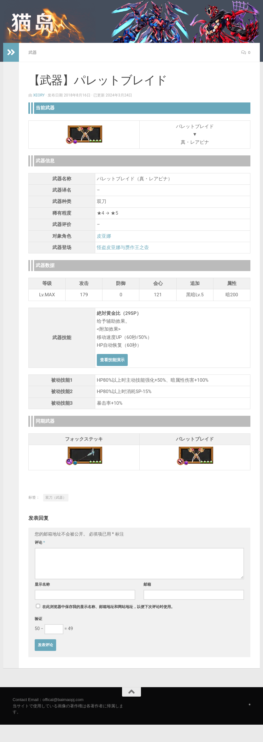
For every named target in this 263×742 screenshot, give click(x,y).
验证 (38, 618)
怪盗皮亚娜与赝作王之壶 (123, 247)
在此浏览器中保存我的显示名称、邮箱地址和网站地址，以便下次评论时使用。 (108, 606)
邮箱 (147, 584)
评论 (40, 542)
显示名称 (42, 584)
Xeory (39, 95)
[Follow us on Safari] (249, 704)
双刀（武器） (55, 497)
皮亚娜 (104, 236)
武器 (32, 52)
